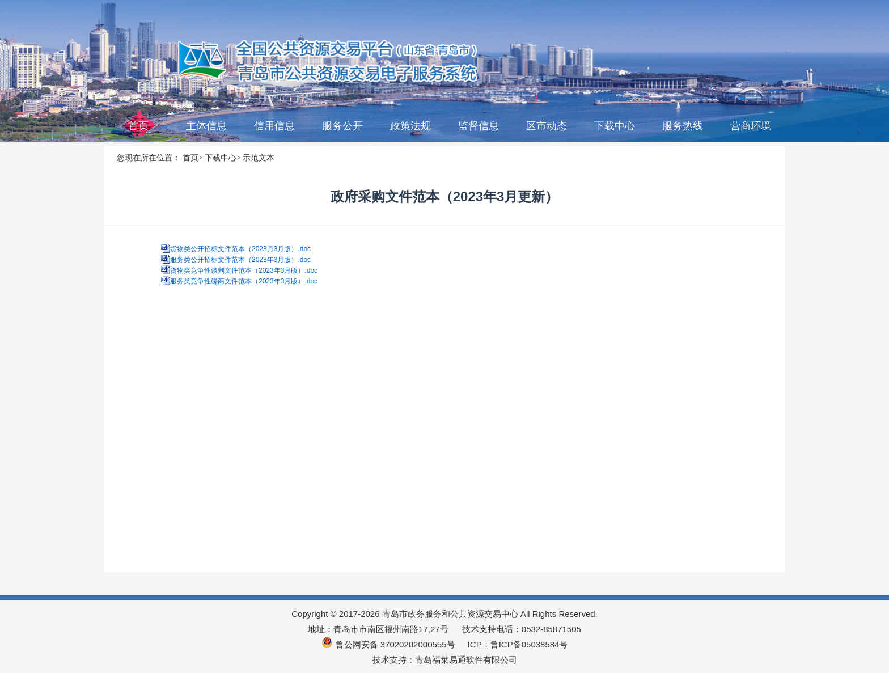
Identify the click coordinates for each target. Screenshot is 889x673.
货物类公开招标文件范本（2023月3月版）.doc (240, 249)
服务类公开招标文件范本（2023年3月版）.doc (240, 260)
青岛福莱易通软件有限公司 (466, 659)
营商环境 (750, 126)
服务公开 (342, 126)
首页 (138, 126)
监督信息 (478, 126)
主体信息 (206, 126)
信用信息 (274, 126)
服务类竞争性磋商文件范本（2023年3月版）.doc (244, 281)
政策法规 (410, 126)
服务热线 (682, 126)
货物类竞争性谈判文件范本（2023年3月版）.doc (244, 270)
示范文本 (258, 157)
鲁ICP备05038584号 (529, 644)
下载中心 (614, 126)
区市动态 (546, 126)
